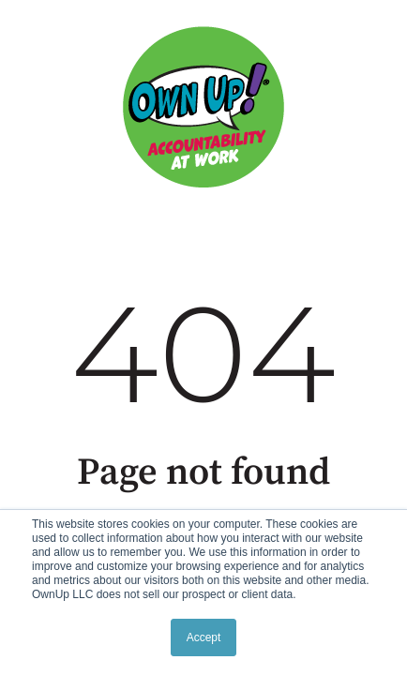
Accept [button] (204, 637)
